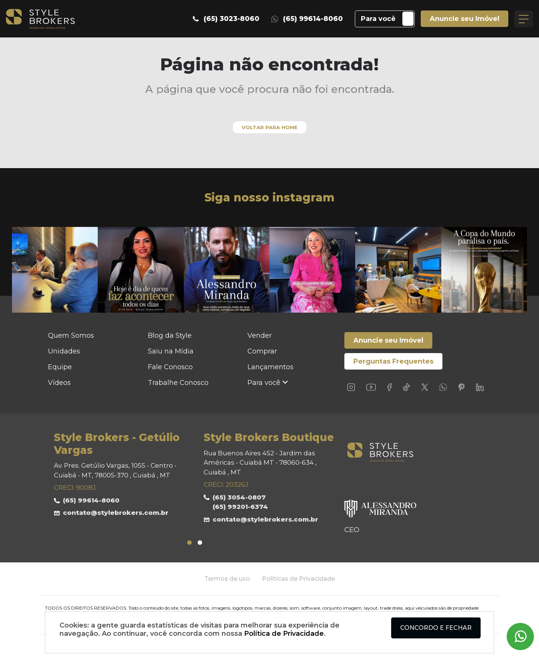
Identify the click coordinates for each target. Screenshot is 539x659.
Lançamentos (270, 367)
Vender (259, 335)
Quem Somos (71, 335)
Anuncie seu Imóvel (464, 19)
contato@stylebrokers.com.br (115, 513)
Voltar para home (270, 127)
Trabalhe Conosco (178, 383)
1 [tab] (189, 542)
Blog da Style (170, 335)
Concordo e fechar (436, 627)
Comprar (262, 351)
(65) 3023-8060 (225, 19)
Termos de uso (227, 578)
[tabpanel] (120, 475)
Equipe (60, 367)
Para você (377, 19)
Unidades (64, 351)
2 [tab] (200, 542)
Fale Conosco (170, 367)
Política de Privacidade (284, 633)
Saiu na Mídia (171, 351)
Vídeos (59, 383)
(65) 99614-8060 (306, 19)
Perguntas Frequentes (393, 361)
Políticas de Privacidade (298, 578)
